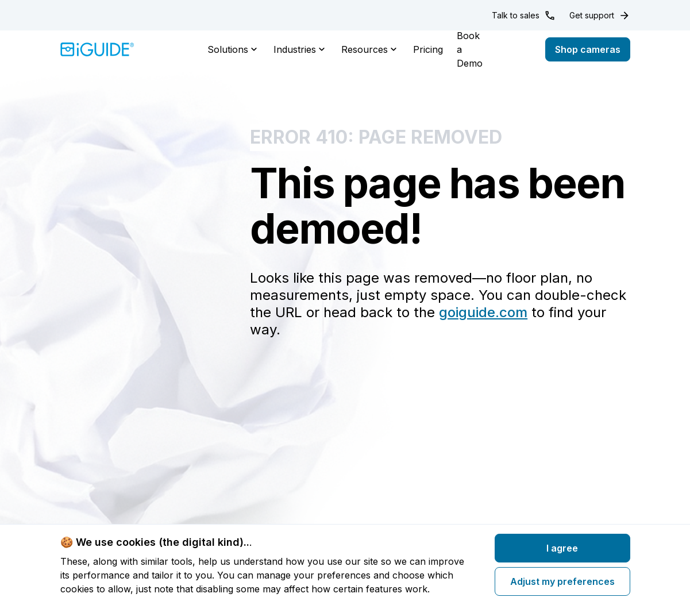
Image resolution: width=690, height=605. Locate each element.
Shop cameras (587, 49)
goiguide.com (483, 312)
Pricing (428, 49)
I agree (562, 548)
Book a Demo (470, 49)
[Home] (97, 49)
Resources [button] (370, 49)
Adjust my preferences (562, 581)
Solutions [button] (233, 49)
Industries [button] (300, 49)
